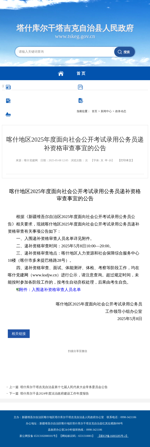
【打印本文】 (126, 160)
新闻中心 (42, 87)
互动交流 (114, 100)
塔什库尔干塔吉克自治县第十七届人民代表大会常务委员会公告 (64, 387)
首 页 (81, 73)
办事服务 (42, 100)
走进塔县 (42, 114)
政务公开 (114, 87)
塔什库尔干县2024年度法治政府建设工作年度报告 (54, 393)
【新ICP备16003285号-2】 (113, 436)
